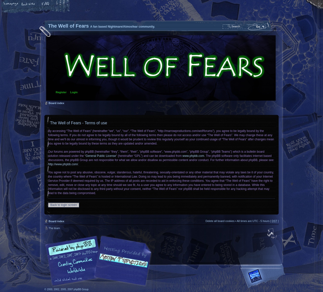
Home (11, 4)
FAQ (45, 4)
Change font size (28, 4)
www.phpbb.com (193, 156)
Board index (161, 68)
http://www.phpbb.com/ (63, 164)
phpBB (99, 261)
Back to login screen (63, 205)
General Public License (101, 156)
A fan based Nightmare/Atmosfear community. (122, 264)
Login (74, 92)
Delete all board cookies (219, 220)
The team (54, 228)
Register (61, 92)
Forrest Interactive (263, 278)
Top (272, 234)
